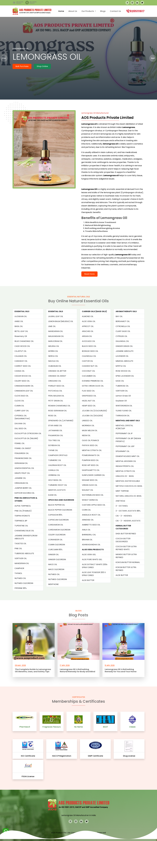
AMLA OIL (86, 529)
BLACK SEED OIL (89, 346)
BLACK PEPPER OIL (56, 505)
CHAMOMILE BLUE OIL (24, 530)
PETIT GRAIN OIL (55, 400)
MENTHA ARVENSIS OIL (126, 461)
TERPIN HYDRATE (22, 515)
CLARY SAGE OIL (123, 331)
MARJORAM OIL (55, 341)
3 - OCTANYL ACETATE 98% (128, 510)
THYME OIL (53, 450)
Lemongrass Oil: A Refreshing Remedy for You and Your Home (120, 670)
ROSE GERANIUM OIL (57, 410)
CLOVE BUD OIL (21, 395)
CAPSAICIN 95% (55, 514)
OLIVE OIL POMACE (90, 440)
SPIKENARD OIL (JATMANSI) (60, 420)
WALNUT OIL (87, 490)
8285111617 (137, 11)
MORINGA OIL (88, 425)
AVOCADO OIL (88, 341)
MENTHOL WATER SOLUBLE (128, 481)
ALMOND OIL (87, 316)
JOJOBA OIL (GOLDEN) (92, 415)
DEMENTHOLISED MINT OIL (127, 456)
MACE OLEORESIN (56, 569)
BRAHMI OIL (87, 539)
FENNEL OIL (19, 443)
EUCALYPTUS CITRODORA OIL (28, 433)
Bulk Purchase (21, 66)
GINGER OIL (53, 554)
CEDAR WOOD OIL (23, 376)
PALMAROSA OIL (55, 435)
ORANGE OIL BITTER (57, 371)
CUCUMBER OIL (89, 376)
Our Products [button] (87, 11)
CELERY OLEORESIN (56, 534)
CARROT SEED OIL (23, 366)
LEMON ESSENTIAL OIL (24, 468)
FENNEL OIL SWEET (23, 448)
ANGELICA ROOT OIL (91, 514)
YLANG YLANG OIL (123, 410)
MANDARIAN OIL (55, 331)
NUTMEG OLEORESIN (24, 583)
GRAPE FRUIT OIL (22, 473)
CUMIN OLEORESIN (56, 544)
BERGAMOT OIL (123, 321)
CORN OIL (86, 509)
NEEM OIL (86, 435)
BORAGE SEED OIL (90, 351)
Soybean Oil (121, 400)
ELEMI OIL (52, 495)
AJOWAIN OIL (21, 316)
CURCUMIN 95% (55, 549)
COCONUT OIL (88, 371)
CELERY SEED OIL (22, 381)
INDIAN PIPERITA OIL (125, 466)
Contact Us (115, 11)
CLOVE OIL (19, 400)
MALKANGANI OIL (56, 336)
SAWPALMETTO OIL (90, 470)
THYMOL (18, 573)
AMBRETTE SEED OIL (91, 524)
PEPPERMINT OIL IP (124, 433)
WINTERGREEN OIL (124, 405)
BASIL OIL (19, 326)
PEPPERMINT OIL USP (125, 446)
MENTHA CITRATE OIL (125, 471)
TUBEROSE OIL (122, 385)
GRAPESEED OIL (89, 395)
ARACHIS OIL (87, 331)
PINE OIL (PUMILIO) (23, 510)
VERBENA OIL (54, 475)
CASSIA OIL (19, 371)
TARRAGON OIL (122, 415)
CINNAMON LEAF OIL (24, 390)
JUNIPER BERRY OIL (23, 488)
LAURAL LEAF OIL (55, 316)
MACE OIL (52, 564)
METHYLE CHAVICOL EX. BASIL (129, 486)
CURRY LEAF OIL (22, 410)
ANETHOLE (120, 501)
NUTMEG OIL (20, 578)
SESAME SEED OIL (90, 480)
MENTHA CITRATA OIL (92, 450)
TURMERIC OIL (54, 460)
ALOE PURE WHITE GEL (92, 559)
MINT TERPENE (122, 491)
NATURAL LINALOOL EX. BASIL (129, 496)
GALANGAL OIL (122, 341)
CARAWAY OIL (21, 361)
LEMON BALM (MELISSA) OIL (60, 321)
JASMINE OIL (20, 478)
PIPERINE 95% (21, 588)
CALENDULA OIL (89, 356)
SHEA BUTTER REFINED (126, 533)
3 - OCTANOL (122, 505)
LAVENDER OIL (122, 356)
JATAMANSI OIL (55, 430)
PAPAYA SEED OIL (90, 445)
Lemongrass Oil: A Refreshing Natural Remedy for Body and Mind (77, 670)
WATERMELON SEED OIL (92, 495)
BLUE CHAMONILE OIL (24, 341)
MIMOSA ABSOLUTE (124, 361)
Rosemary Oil (21, 336)
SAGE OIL (120, 381)
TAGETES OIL (20, 543)
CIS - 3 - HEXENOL (124, 515)
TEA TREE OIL (54, 440)
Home (61, 11)
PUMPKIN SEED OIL (90, 460)
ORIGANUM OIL (21, 483)
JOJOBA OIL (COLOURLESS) (94, 410)
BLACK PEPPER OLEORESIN (60, 509)
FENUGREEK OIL (22, 453)
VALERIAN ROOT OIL (57, 465)
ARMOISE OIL (88, 519)
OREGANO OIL (54, 381)
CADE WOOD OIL (22, 346)
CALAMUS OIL (21, 356)
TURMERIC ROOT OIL (57, 485)
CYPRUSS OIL (121, 336)
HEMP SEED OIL (89, 405)
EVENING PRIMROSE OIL (92, 381)
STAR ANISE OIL (55, 425)
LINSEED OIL (87, 420)
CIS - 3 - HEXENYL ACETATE (128, 520)
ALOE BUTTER (88, 580)
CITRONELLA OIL (123, 326)
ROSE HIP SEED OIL (90, 465)
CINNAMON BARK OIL (24, 385)
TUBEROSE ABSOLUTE (24, 553)
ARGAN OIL (87, 336)
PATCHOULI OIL (55, 390)
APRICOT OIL (88, 326)
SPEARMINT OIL (122, 451)
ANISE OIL (19, 321)
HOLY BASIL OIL (55, 480)
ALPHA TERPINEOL (23, 505)
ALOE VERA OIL (88, 321)
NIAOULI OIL (53, 361)
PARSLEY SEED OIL (56, 385)
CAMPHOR (19, 568)
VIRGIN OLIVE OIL (89, 485)
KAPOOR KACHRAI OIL (24, 493)
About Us (72, 11)
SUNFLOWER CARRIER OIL (93, 475)
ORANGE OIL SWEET (57, 376)
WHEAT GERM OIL (90, 500)
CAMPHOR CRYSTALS (57, 455)
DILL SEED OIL (20, 428)
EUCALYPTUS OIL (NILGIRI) (26, 438)
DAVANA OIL (20, 423)
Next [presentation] (153, 58)
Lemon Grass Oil (123, 395)
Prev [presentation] (4, 58)
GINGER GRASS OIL (124, 346)
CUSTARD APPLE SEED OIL (93, 505)
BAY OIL (119, 316)
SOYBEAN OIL (54, 445)
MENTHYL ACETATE (57, 490)
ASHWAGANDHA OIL (91, 544)
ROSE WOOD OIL (123, 371)
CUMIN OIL (19, 405)
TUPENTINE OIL (21, 525)
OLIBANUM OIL (54, 366)
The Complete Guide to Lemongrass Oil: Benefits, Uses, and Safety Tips (33, 670)
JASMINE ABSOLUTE (124, 351)
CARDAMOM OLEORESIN (59, 529)
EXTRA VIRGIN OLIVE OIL (93, 385)
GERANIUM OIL (21, 463)
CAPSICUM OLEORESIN (58, 519)
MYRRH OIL (53, 351)
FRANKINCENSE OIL (23, 458)
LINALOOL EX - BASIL (125, 476)
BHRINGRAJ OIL (89, 534)
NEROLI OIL (53, 356)
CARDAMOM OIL (55, 524)
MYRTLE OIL (121, 366)
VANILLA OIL (53, 470)
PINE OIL (18, 548)
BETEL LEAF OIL (21, 331)
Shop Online (42, 66)
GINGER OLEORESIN (57, 559)
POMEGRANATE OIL (91, 455)
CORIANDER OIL (55, 539)
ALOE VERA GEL (89, 554)
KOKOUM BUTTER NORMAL (128, 562)
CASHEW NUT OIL (90, 366)
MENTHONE (53, 584)
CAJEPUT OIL (20, 351)
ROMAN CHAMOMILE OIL (59, 405)
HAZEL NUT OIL (88, 400)
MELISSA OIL (53, 346)
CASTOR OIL (87, 361)
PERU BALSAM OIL (56, 395)
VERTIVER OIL (21, 558)
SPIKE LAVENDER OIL (125, 376)
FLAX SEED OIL (88, 390)
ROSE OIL (52, 415)
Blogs (103, 11)
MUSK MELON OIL (89, 430)
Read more (89, 274)
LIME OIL (52, 326)
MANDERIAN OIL (22, 563)
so (104, 249)
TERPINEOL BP (21, 520)
